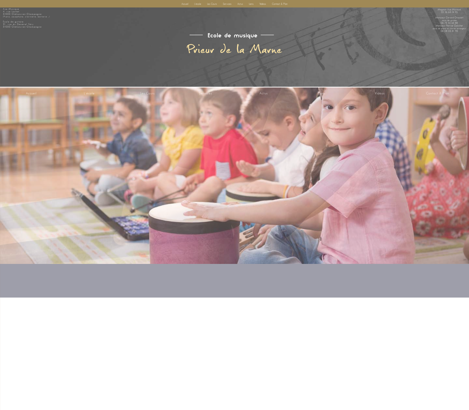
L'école (197, 3)
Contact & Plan (280, 3)
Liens (251, 3)
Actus (240, 3)
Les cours (212, 3)
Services (227, 3)
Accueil (184, 3)
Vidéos (262, 3)
